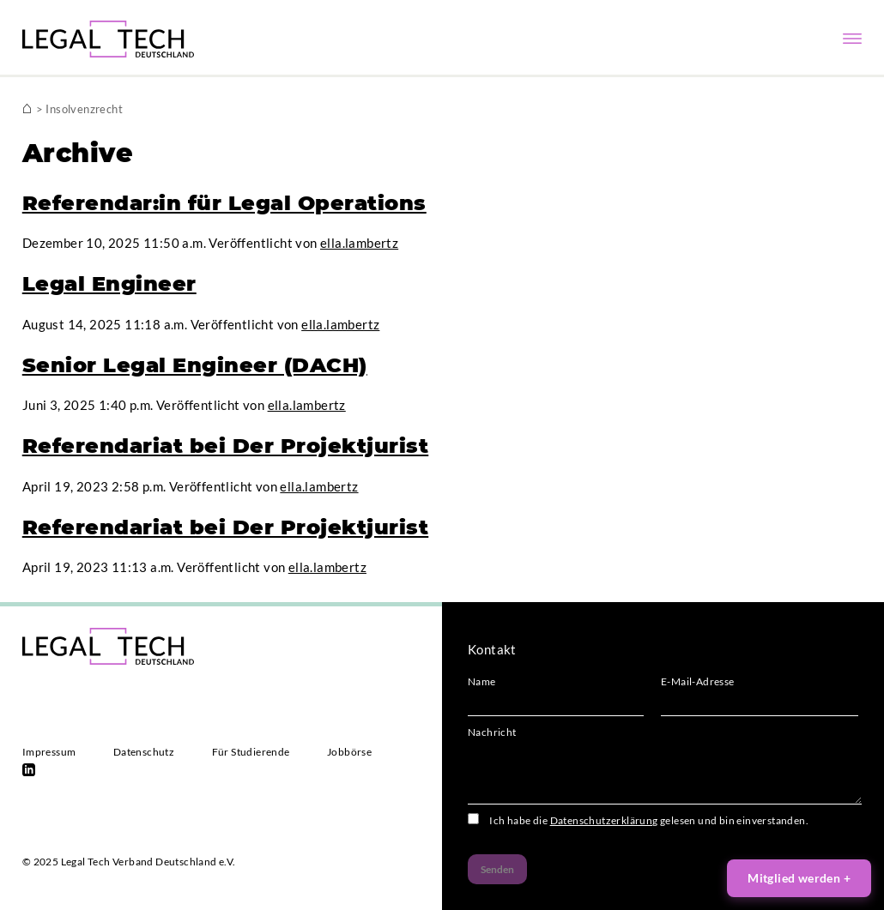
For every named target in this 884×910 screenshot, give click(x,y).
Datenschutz (143, 751)
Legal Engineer (109, 283)
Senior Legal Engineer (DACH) (194, 365)
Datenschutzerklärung (604, 820)
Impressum (49, 751)
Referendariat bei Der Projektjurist (225, 445)
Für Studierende (251, 751)
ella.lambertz (359, 242)
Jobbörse (349, 751)
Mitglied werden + (799, 878)
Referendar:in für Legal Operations (224, 202)
